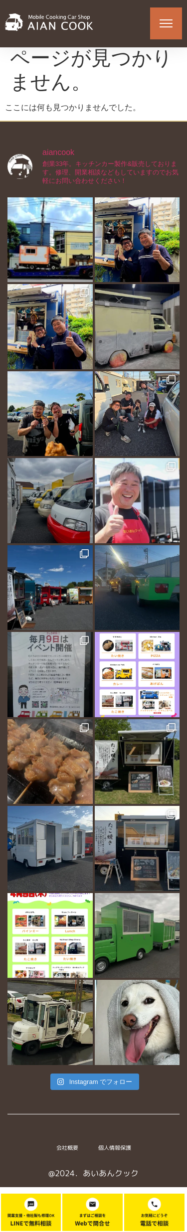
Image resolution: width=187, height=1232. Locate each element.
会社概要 (67, 1153)
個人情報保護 (114, 1153)
